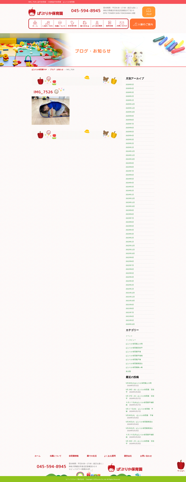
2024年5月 (130, 179)
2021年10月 (130, 301)
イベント (129, 336)
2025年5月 (130, 132)
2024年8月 (130, 167)
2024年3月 (130, 187)
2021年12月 (130, 293)
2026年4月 (130, 88)
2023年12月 (130, 199)
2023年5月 (130, 226)
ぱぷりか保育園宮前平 (134, 348)
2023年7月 (130, 218)
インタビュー (131, 340)
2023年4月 (130, 230)
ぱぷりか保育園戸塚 (133, 360)
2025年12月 (130, 104)
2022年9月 (130, 258)
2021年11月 (130, 297)
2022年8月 (130, 261)
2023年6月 (130, 222)
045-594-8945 (86, 10)
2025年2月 (130, 143)
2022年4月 (130, 277)
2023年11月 (130, 202)
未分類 (128, 371)
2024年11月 (130, 155)
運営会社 (128, 456)
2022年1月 (130, 289)
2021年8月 (130, 309)
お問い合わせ (146, 456)
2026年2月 (130, 96)
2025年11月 (130, 108)
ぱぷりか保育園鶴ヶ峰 (134, 367)
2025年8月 (130, 120)
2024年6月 (130, 175)
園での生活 (91, 456)
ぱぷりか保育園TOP (39, 70)
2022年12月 (130, 246)
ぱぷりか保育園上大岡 (134, 344)
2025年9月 (130, 116)
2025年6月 (130, 128)
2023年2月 (130, 238)
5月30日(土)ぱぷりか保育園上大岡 (139, 383)
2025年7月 (130, 124)
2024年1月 (130, 195)
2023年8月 (130, 214)
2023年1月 (130, 242)
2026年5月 (130, 85)
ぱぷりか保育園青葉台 (134, 364)
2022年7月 (130, 265)
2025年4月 (130, 136)
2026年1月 (130, 100)
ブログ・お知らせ (56, 70)
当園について (55, 456)
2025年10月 (130, 112)
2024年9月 (130, 163)
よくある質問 (109, 456)
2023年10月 (130, 206)
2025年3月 (130, 140)
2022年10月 (130, 254)
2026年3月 (130, 92)
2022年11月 (130, 250)
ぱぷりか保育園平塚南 (134, 356)
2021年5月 (130, 320)
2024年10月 (130, 159)
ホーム (37, 456)
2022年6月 (130, 269)
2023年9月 (130, 210)
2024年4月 (130, 183)
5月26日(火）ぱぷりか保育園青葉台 (139, 422)
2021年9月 (130, 305)
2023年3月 (130, 234)
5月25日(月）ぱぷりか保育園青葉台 (139, 428)
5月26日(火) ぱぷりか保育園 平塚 (139, 415)
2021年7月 (130, 313)
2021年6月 (130, 316)
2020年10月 (130, 324)
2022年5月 (130, 273)
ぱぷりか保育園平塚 (133, 352)
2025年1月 (130, 147)
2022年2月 (130, 285)
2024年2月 (130, 191)
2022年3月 (130, 281)
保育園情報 (73, 456)
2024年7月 (130, 171)
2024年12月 (130, 151)
